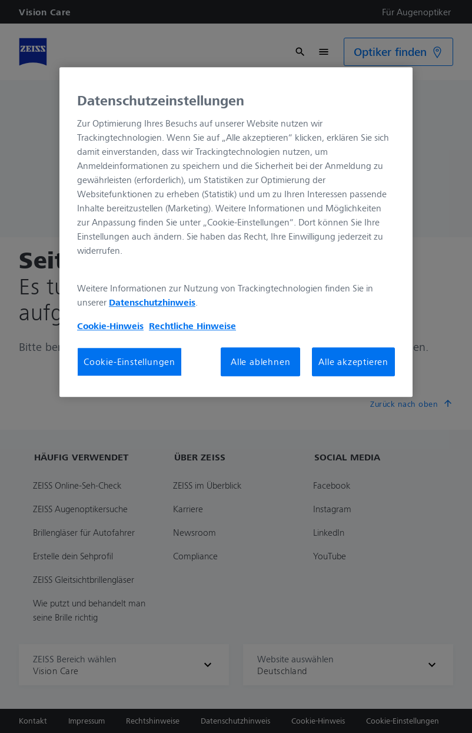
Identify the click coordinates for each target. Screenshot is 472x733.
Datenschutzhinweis (152, 302)
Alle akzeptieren (353, 362)
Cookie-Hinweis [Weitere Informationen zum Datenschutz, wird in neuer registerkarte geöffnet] (110, 326)
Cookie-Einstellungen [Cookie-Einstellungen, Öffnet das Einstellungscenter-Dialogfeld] (129, 362)
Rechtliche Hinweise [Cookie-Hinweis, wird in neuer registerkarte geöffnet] (192, 326)
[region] (236, 232)
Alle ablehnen (260, 362)
